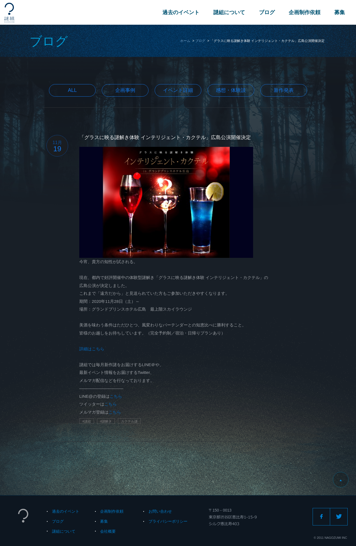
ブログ (267, 12)
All (72, 90)
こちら (116, 396)
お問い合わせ (160, 511)
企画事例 (125, 90)
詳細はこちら (91, 348)
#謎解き (106, 421)
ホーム (185, 41)
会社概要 (108, 531)
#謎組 (86, 421)
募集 (339, 12)
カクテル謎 (129, 421)
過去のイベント (180, 12)
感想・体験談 (231, 90)
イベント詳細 (178, 90)
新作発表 (284, 90)
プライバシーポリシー (168, 521)
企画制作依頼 (304, 12)
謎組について (229, 12)
